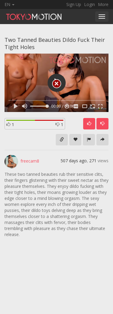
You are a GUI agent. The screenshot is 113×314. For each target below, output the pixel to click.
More (103, 4)
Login (89, 4)
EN (9, 4)
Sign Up (73, 4)
